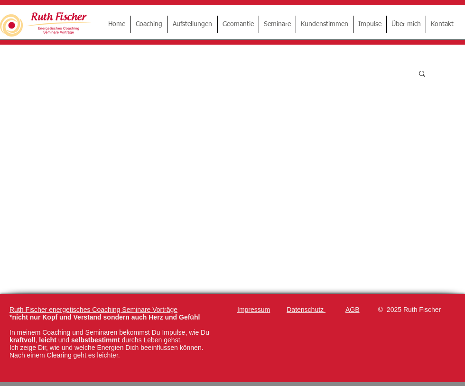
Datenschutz (306, 309)
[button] (422, 74)
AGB (352, 309)
